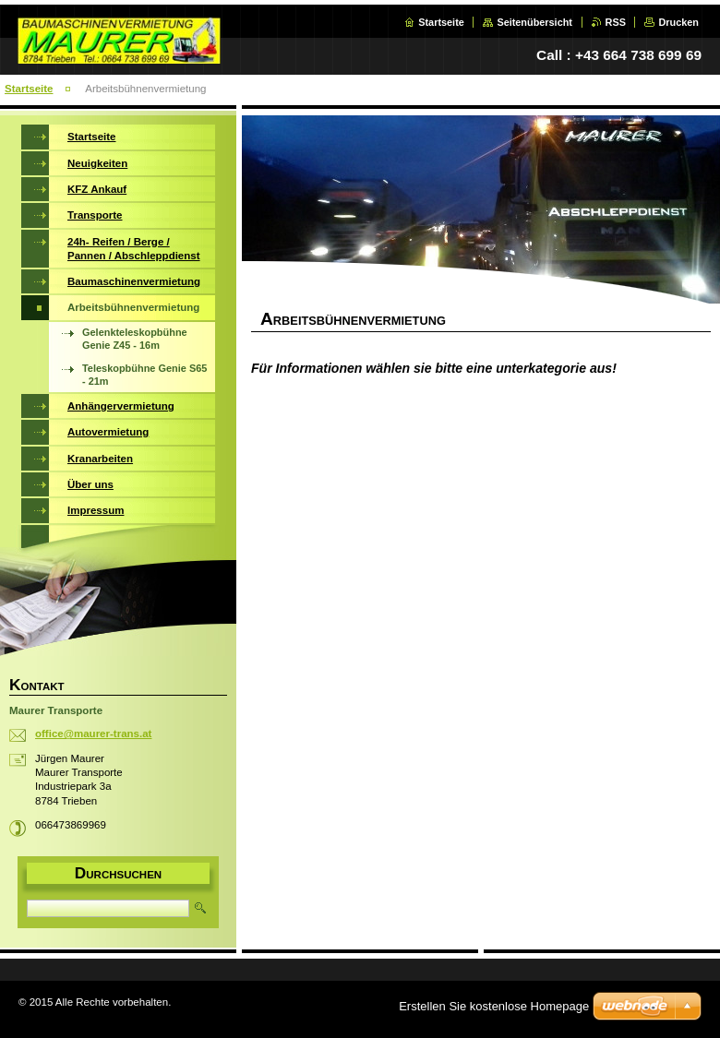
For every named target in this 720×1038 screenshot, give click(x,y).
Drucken (678, 22)
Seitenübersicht (534, 22)
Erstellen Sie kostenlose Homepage (494, 1006)
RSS (616, 22)
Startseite (441, 22)
